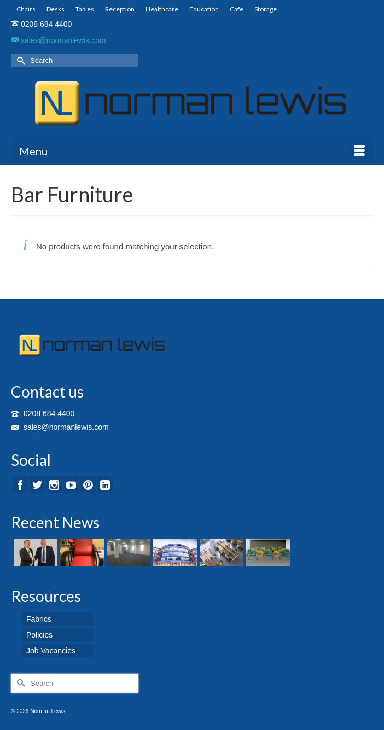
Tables (84, 9)
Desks (55, 9)
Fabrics (38, 619)
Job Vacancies (50, 650)
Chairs (26, 9)
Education (204, 9)
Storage (265, 9)
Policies (39, 634)
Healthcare (162, 9)
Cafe (236, 9)
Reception (120, 9)
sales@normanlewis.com (58, 40)
